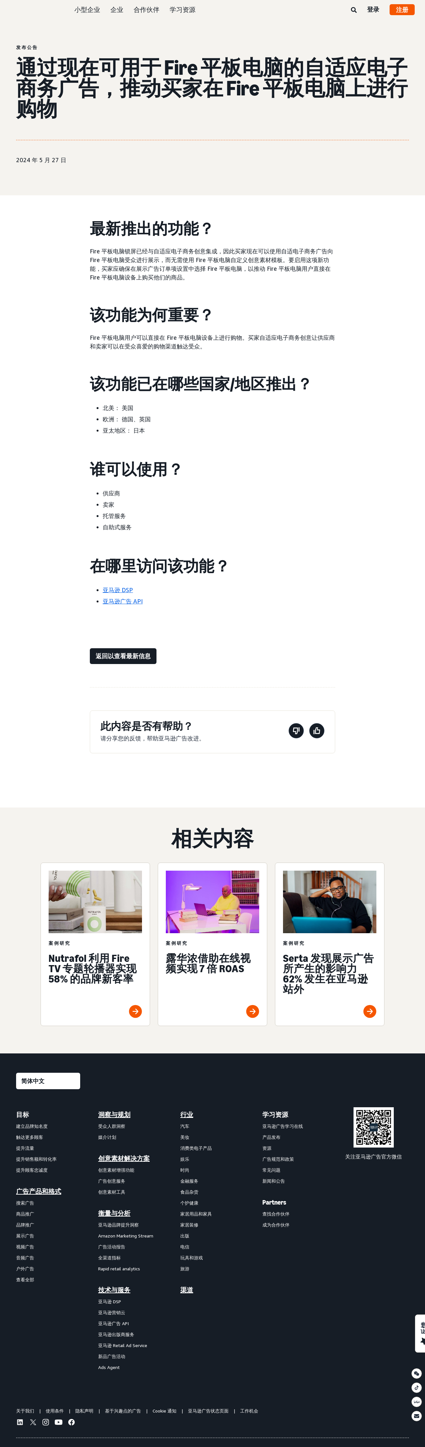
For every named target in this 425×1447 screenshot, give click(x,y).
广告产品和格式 (38, 1191)
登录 (373, 9)
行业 (186, 1115)
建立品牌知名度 (32, 1126)
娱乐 (184, 1159)
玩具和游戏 (191, 1257)
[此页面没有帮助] (296, 732)
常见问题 (271, 1170)
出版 (184, 1235)
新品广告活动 (111, 1356)
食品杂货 (189, 1192)
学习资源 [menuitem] (275, 1115)
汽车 (184, 1126)
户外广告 (25, 1268)
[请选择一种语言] (48, 1081)
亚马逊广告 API (123, 601)
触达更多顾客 (29, 1137)
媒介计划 (107, 1137)
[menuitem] (48, 1240)
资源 (266, 1148)
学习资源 (182, 9)
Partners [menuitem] (274, 1202)
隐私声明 (84, 1410)
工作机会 (249, 1410)
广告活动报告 (111, 1246)
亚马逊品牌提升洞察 (118, 1224)
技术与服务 (114, 1290)
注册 (402, 9)
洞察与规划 (114, 1115)
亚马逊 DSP (118, 589)
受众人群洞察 (111, 1126)
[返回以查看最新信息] (123, 656)
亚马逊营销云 (111, 1312)
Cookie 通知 (164, 1410)
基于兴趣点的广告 (123, 1410)
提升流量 (25, 1148)
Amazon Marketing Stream (125, 1235)
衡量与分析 (114, 1213)
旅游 (184, 1268)
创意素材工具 (111, 1192)
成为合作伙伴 (275, 1224)
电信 (184, 1246)
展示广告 (25, 1235)
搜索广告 (25, 1203)
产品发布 (271, 1137)
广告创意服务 (111, 1181)
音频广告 (25, 1257)
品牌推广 (25, 1224)
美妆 (184, 1137)
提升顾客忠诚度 (32, 1170)
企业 (116, 9)
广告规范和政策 (278, 1159)
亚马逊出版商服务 (116, 1334)
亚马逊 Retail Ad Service (122, 1345)
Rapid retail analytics (119, 1268)
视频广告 (25, 1246)
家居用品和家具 (196, 1214)
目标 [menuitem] (22, 1115)
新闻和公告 (273, 1181)
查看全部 (25, 1279)
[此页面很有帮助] (317, 732)
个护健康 (189, 1203)
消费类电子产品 (196, 1148)
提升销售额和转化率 (36, 1159)
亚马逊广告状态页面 (208, 1410)
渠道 (186, 1290)
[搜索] (354, 10)
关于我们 (25, 1410)
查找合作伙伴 (275, 1214)
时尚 (184, 1170)
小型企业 (87, 9)
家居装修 (189, 1224)
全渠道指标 (109, 1257)
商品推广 (25, 1214)
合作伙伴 (146, 9)
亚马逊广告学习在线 (282, 1126)
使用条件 (55, 1410)
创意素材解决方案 (124, 1158)
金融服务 (189, 1181)
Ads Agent (109, 1367)
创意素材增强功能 (116, 1170)
